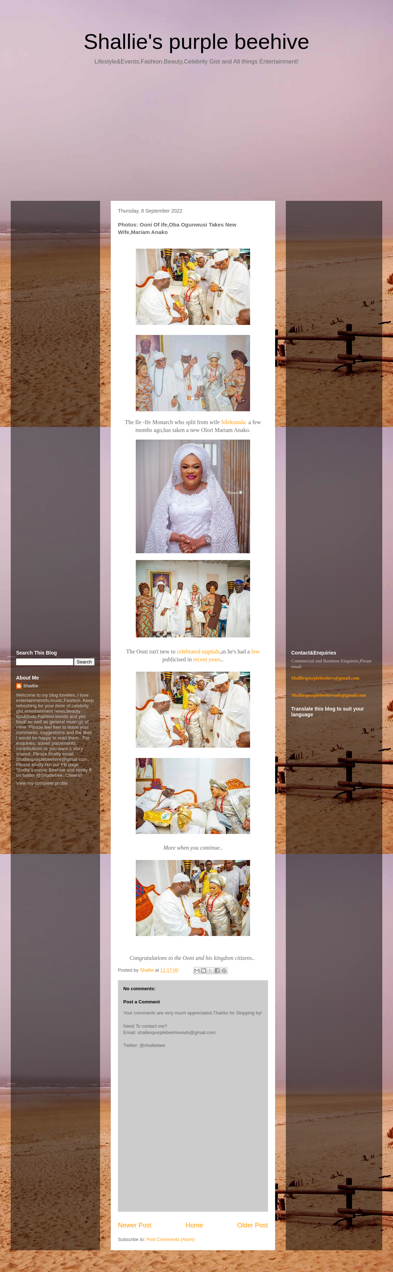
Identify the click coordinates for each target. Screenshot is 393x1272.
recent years (207, 659)
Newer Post (134, 1225)
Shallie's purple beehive (196, 42)
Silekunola (234, 422)
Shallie (30, 685)
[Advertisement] (196, 135)
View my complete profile (42, 783)
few (255, 651)
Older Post (252, 1225)
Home (194, 1225)
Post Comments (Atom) (170, 1239)
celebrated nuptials (198, 651)
